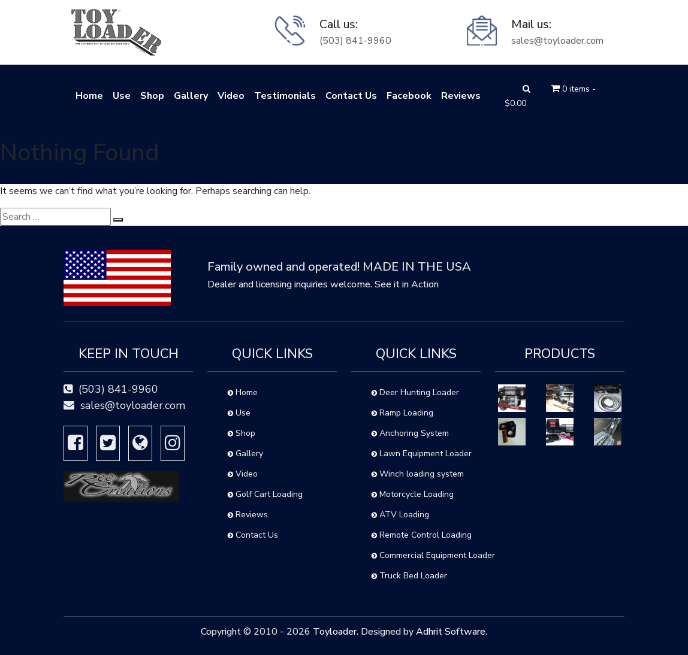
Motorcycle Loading (413, 494)
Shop (152, 95)
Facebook (409, 95)
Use (122, 95)
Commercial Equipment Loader (426, 555)
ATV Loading (400, 514)
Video (231, 95)
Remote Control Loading (422, 535)
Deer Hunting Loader (415, 392)
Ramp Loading (402, 413)
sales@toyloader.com (557, 40)
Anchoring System (410, 433)
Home (89, 95)
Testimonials (285, 95)
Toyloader (335, 631)
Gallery (191, 95)
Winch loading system (418, 474)
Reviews (461, 95)
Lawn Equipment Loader (422, 453)
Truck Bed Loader (409, 575)
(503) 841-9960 (355, 40)
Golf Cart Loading (265, 494)
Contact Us (351, 95)
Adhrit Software (450, 631)
